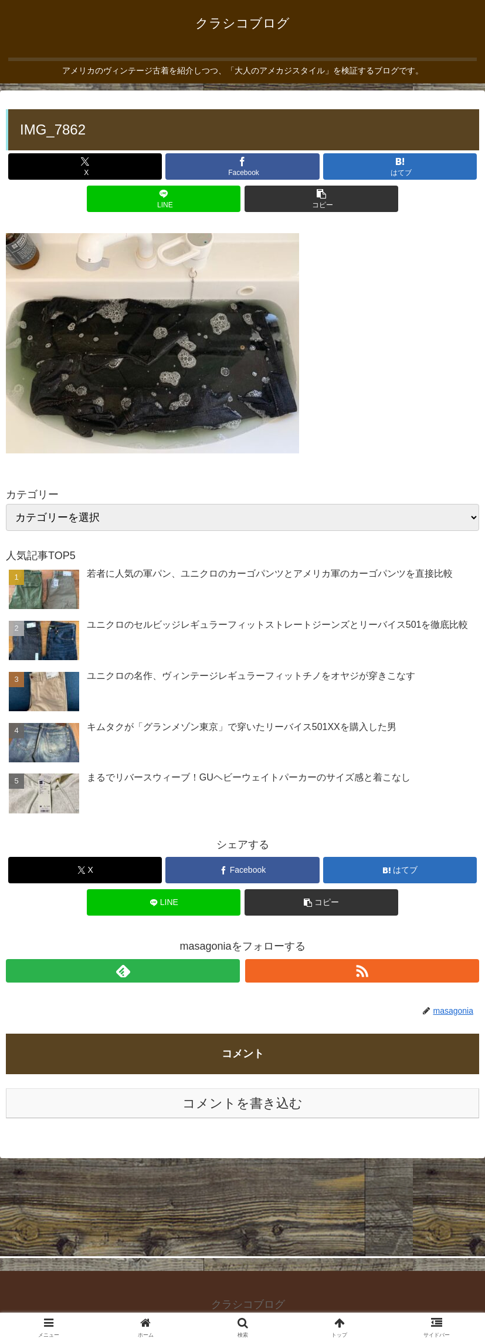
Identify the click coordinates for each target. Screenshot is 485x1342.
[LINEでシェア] (163, 199)
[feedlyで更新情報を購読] (123, 971)
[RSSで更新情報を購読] (362, 971)
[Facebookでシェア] (242, 166)
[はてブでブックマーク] (400, 166)
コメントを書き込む (242, 1103)
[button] (321, 199)
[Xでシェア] (85, 166)
